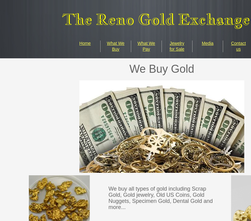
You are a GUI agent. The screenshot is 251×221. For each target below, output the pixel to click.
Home (85, 43)
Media (207, 43)
